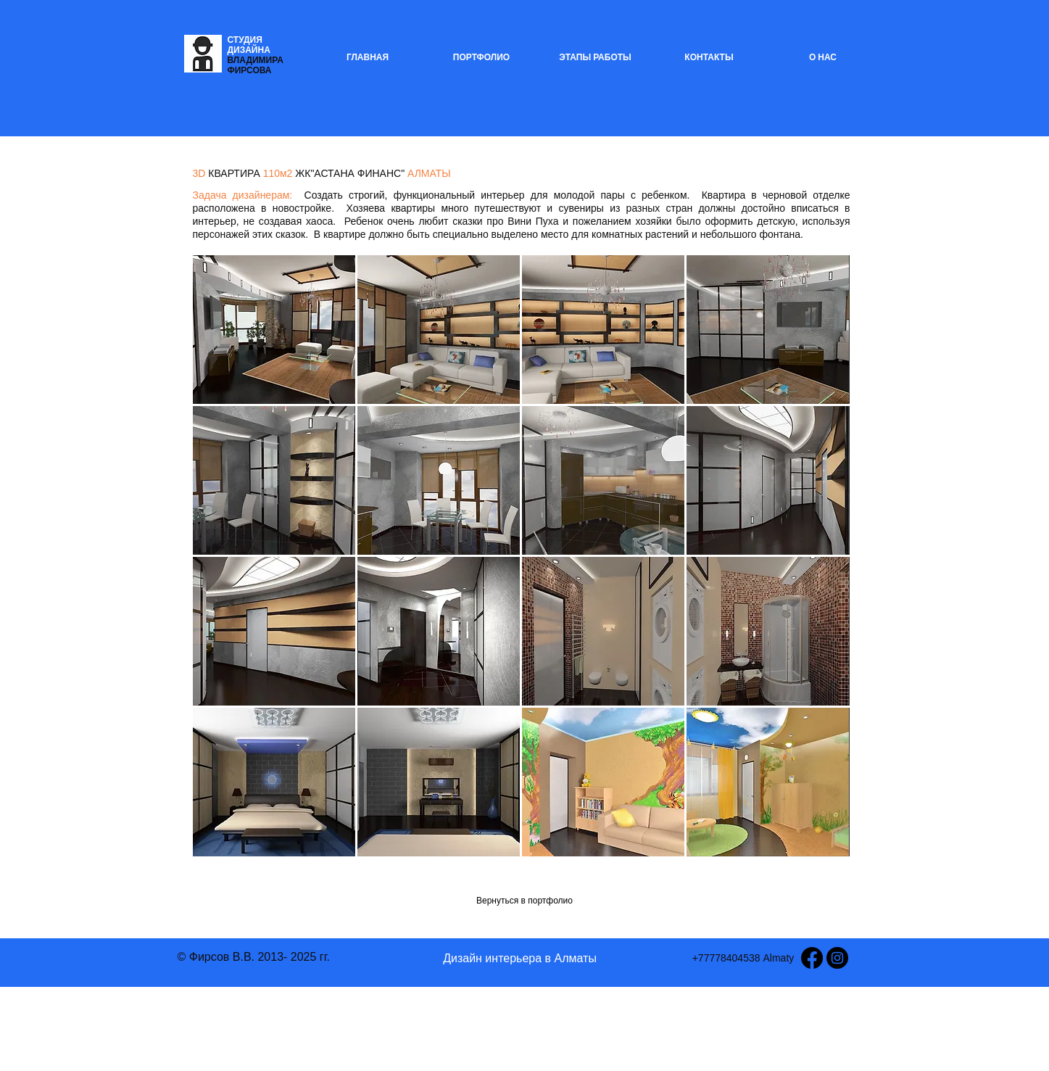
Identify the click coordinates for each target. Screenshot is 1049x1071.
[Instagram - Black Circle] (837, 958)
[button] (274, 329)
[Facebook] (812, 958)
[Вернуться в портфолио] (525, 900)
